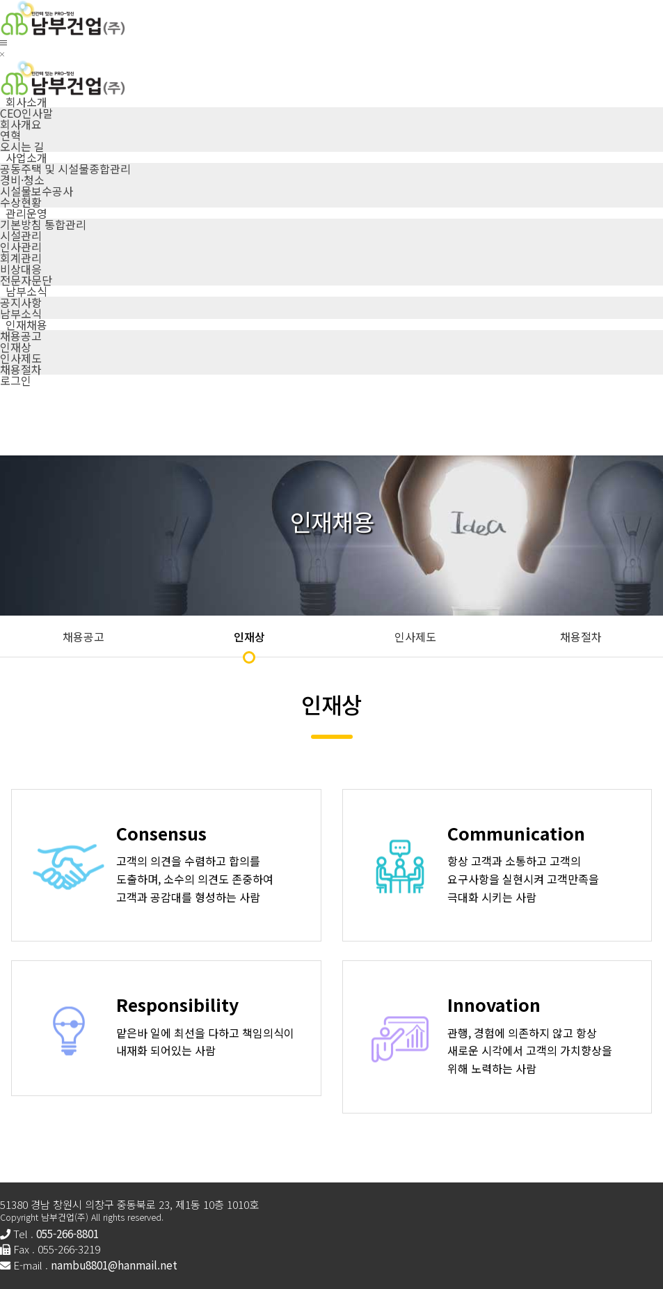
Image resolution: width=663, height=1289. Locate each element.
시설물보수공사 (36, 190)
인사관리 (21, 246)
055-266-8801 (67, 1233)
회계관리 (21, 257)
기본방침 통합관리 (43, 224)
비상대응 (21, 268)
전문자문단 (26, 280)
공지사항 (21, 302)
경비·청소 (22, 179)
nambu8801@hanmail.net (114, 1264)
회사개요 (21, 124)
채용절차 (21, 369)
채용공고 (21, 335)
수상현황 (21, 202)
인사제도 (21, 358)
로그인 (15, 380)
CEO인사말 (26, 112)
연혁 (10, 135)
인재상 (15, 346)
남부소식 (21, 313)
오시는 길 (22, 146)
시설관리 (21, 235)
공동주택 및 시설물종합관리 (65, 168)
